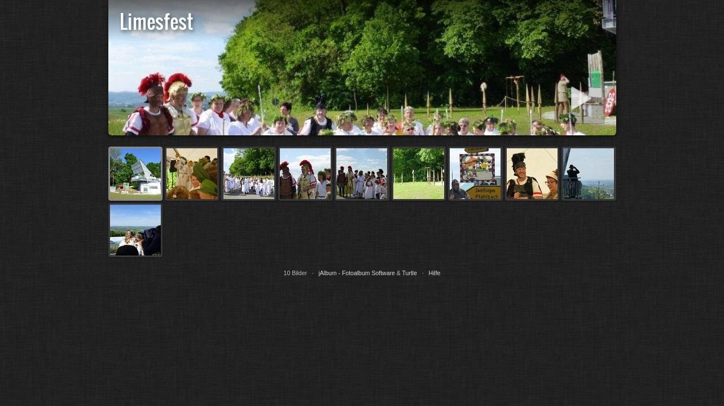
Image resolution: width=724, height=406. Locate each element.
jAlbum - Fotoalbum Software (356, 273)
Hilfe (434, 273)
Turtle (409, 273)
